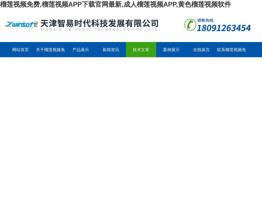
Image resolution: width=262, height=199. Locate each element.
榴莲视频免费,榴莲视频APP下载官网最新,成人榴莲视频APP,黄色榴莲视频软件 (115, 4)
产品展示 (80, 49)
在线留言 (201, 49)
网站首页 (20, 49)
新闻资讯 (111, 49)
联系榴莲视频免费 (231, 52)
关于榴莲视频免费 (50, 52)
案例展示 (171, 49)
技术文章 (141, 49)
